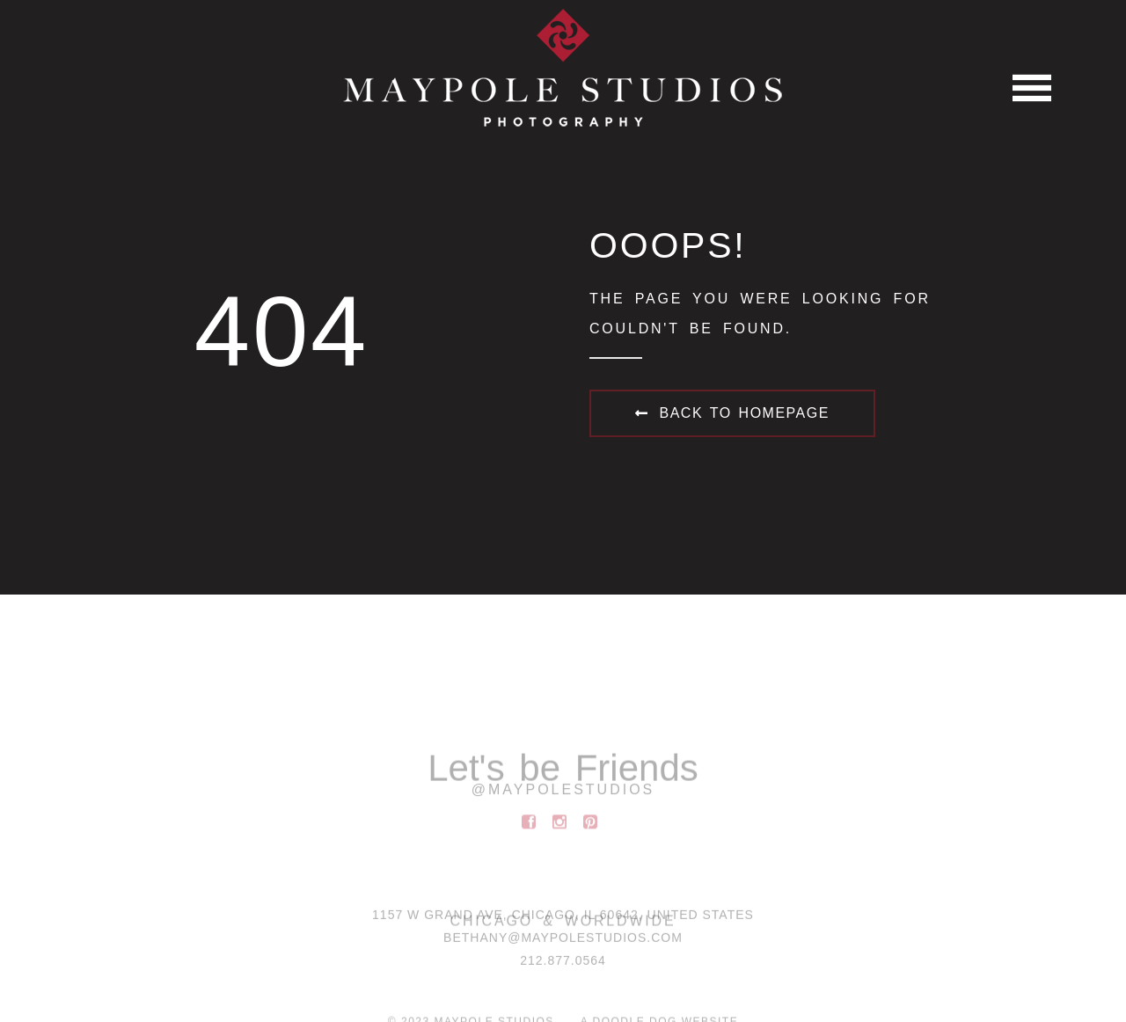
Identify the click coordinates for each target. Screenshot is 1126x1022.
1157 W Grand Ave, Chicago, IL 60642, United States (563, 917)
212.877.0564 (563, 963)
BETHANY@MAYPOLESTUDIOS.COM (563, 940)
